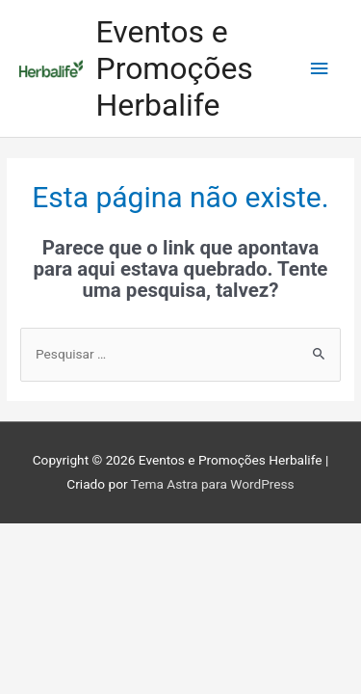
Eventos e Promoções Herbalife (174, 68)
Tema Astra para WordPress (213, 484)
